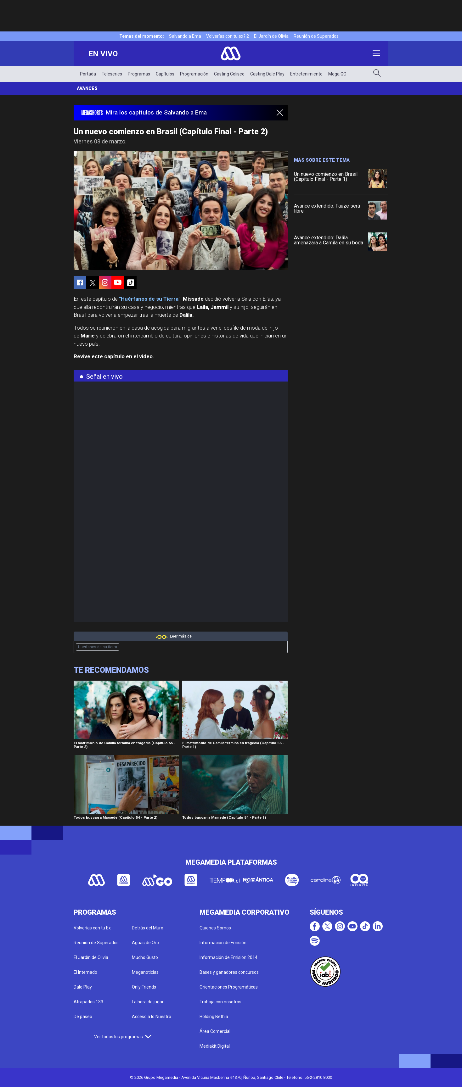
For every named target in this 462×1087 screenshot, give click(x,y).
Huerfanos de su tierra (97, 647)
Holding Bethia (214, 1016)
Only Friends (144, 986)
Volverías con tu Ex (92, 927)
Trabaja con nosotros (220, 1001)
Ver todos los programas (122, 1036)
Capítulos (165, 73)
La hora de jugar (148, 1001)
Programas (139, 73)
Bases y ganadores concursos (229, 972)
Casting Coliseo (229, 73)
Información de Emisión (223, 942)
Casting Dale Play (267, 73)
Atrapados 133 (88, 1001)
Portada (88, 73)
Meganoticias (145, 972)
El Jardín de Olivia (271, 36)
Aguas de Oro (145, 942)
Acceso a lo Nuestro (151, 1016)
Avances (87, 88)
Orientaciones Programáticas (229, 986)
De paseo (83, 1016)
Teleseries (112, 73)
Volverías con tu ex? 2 (227, 36)
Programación (194, 73)
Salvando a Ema (185, 36)
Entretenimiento (306, 73)
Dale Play (83, 986)
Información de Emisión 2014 (228, 957)
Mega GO (337, 73)
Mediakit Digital (215, 1046)
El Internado (85, 972)
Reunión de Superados (316, 36)
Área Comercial (215, 1031)
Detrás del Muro (147, 927)
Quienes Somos (215, 927)
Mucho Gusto (145, 957)
